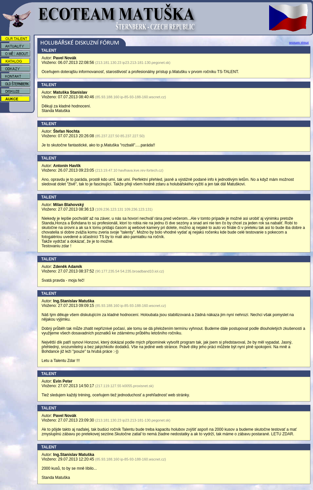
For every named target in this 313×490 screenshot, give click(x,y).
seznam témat (299, 42)
